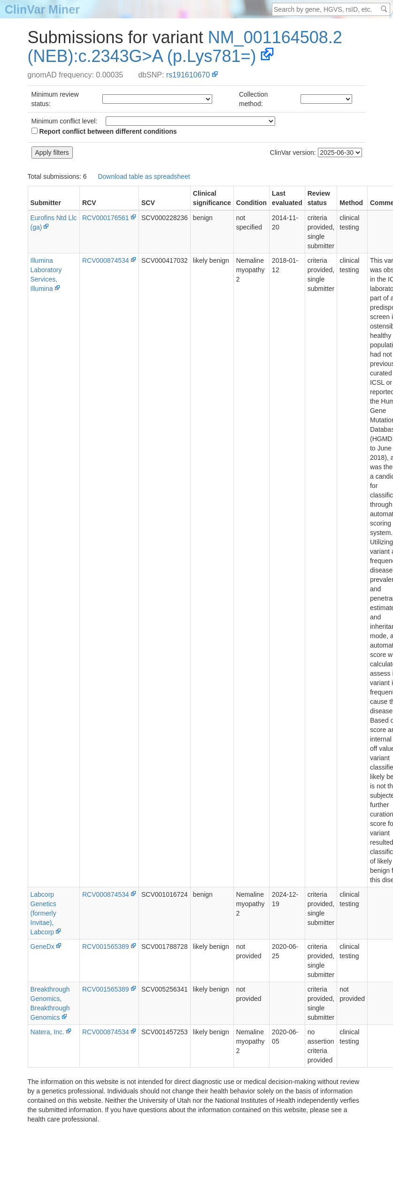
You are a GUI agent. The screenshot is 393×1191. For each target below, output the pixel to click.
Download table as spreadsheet (144, 176)
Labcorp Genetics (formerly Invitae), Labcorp (43, 913)
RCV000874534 (105, 260)
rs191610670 (188, 75)
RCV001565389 (105, 946)
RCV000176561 (105, 217)
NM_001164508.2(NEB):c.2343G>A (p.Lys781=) (185, 47)
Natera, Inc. (47, 1032)
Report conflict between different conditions (104, 131)
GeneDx (42, 946)
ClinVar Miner (42, 9)
